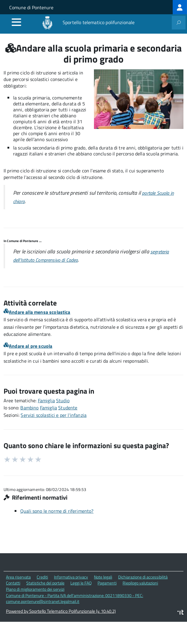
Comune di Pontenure (31, 7)
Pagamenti (107, 583)
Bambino (29, 407)
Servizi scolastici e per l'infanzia (53, 415)
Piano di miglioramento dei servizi (35, 589)
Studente (67, 407)
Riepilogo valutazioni (140, 583)
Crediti (42, 577)
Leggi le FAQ (81, 583)
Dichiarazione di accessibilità (143, 577)
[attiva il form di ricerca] (179, 22)
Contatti (13, 583)
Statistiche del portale (45, 583)
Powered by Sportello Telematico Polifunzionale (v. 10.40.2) (61, 611)
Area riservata (18, 577)
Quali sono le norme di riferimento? (57, 511)
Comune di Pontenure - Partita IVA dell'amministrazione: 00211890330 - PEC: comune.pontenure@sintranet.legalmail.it (74, 598)
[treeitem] (180, 7)
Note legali (103, 577)
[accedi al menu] (16, 22)
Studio (62, 400)
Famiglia (46, 400)
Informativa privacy (71, 577)
